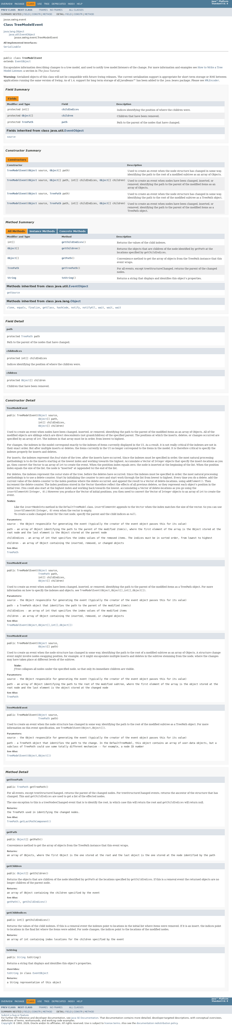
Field (27, 14)
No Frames (56, 10)
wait (101, 307)
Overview (6, 4)
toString (67, 277)
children (67, 115)
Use (39, 4)
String (11, 277)
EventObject (23, 61)
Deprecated (59, 4)
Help (79, 4)
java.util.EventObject (22, 34)
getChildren (69, 248)
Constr (36, 14)
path (64, 122)
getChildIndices (72, 242)
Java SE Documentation (84, 1018)
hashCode (62, 307)
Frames (43, 10)
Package (19, 4)
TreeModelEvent (17, 170)
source (11, 136)
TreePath (27, 122)
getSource (13, 292)
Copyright (6, 1023)
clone (10, 307)
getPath (67, 258)
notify (75, 307)
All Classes (76, 10)
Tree (47, 4)
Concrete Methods (73, 231)
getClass (48, 307)
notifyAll (89, 307)
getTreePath (69, 268)
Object (26, 115)
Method (47, 14)
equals (21, 307)
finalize (34, 307)
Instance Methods (42, 231)
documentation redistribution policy (156, 1023)
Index (71, 4)
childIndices (70, 109)
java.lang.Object (14, 31)
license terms (112, 1023)
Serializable (12, 46)
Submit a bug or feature (15, 1015)
